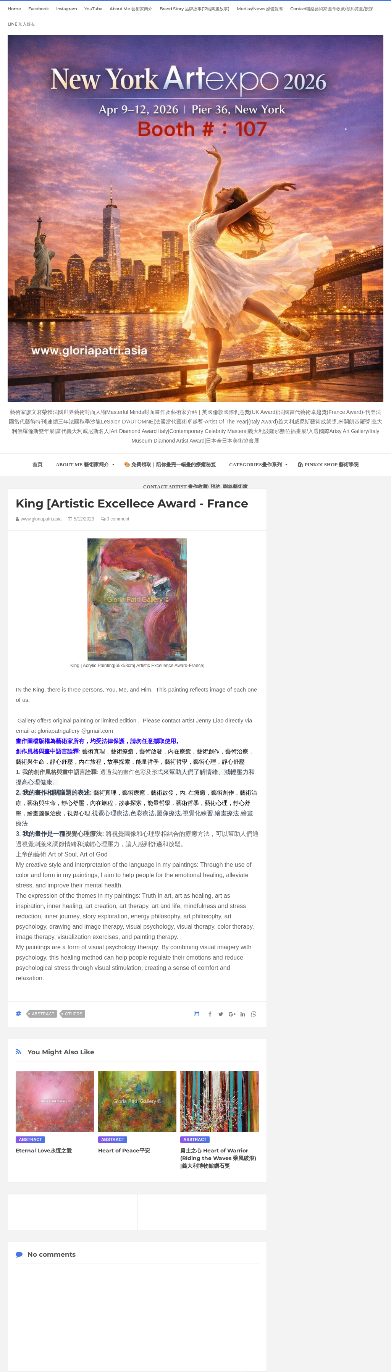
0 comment (115, 519)
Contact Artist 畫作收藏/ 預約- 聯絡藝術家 (195, 487)
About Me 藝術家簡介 (131, 8)
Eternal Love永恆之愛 (44, 1150)
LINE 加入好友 (21, 24)
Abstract (43, 1014)
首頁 (37, 464)
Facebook (38, 8)
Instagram (66, 8)
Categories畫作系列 (255, 464)
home (14, 8)
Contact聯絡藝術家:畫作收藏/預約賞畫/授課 (331, 8)
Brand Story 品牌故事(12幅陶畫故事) (194, 8)
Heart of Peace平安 (124, 1150)
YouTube (93, 8)
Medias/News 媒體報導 (260, 8)
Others (73, 1014)
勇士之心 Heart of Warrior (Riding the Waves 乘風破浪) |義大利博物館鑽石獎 (218, 1158)
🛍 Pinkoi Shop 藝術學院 (328, 464)
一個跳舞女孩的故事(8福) (320, 1179)
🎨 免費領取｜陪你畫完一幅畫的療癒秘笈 (170, 464)
